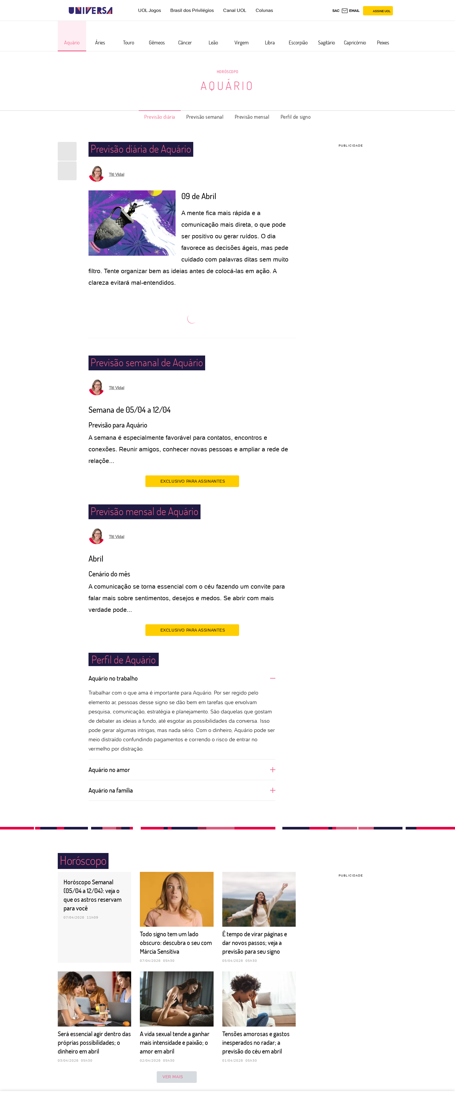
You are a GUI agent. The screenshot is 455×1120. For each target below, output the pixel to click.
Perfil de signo (296, 116)
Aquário (227, 85)
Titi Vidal (116, 174)
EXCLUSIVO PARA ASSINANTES (192, 481)
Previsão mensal (252, 116)
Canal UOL (234, 10)
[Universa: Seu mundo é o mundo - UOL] (90, 10)
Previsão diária (159, 116)
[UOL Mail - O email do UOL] (350, 10)
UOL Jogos (149, 10)
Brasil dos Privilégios (192, 10)
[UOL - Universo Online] (117, 10)
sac (336, 11)
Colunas (264, 10)
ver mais (176, 1077)
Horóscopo (227, 71)
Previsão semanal (205, 116)
